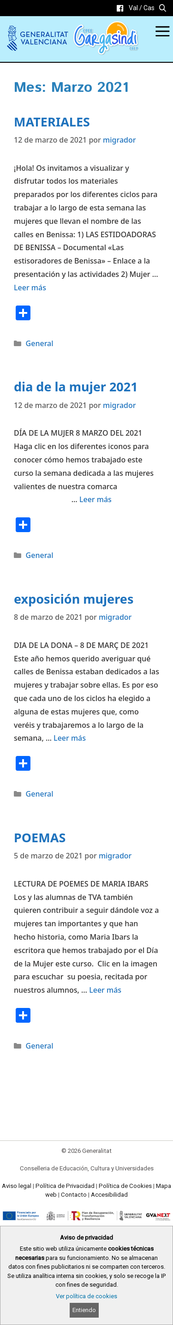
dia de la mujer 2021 (76, 386)
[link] (120, 8)
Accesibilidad (109, 1194)
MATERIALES (52, 121)
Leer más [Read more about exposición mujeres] (70, 738)
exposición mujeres (73, 598)
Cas (149, 8)
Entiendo (84, 1310)
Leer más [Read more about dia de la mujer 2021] (95, 499)
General (40, 343)
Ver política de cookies (86, 1296)
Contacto (74, 1194)
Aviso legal (16, 1185)
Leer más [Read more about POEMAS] (105, 990)
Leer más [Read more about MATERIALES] (30, 287)
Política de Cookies (125, 1185)
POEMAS (40, 837)
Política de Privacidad (65, 1185)
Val (133, 8)
